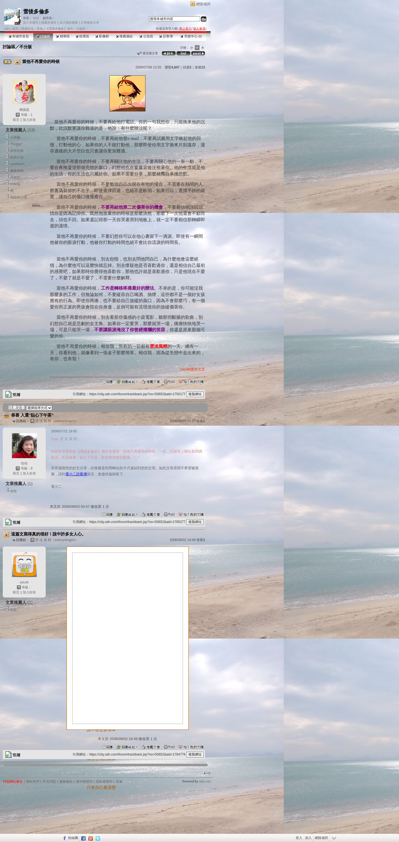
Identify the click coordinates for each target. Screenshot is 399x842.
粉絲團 (73, 838)
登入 (299, 838)
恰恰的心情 (18, 197)
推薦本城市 (49, 22)
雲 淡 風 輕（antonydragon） (56, 421)
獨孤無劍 (17, 171)
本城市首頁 (19, 36)
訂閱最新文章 (90, 22)
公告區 (146, 36)
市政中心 (191, 36)
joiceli (24, 582)
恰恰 (35, 18)
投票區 (82, 36)
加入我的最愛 (69, 22)
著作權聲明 (84, 782)
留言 (16, 120)
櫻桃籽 (15, 177)
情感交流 (27, 28)
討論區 (43, 36)
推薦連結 (124, 36)
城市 (15, 28)
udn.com (205, 781)
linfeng (15, 184)
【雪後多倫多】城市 (59, 28)
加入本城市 (30, 22)
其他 (40, 28)
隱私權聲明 (104, 782)
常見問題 (49, 782)
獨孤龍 (24, 110)
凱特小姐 (17, 157)
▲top (207, 773)
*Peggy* (16, 144)
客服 (119, 782)
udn (6, 28)
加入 (308, 838)
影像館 (102, 36)
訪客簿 (166, 36)
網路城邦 (203, 4)
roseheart (17, 164)
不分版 (25, 46)
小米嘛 (15, 137)
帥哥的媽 (17, 151)
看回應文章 (147, 53)
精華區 (63, 36)
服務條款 (66, 782)
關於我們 (32, 782)
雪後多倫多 (36, 11)
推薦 (200, 67)
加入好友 (29, 120)
